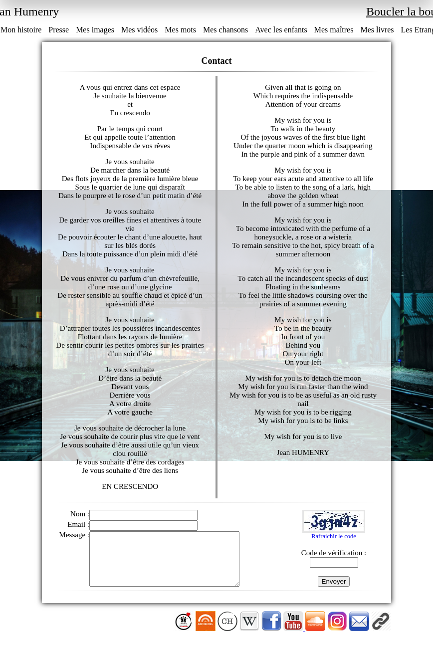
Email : (78, 524)
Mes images (95, 29)
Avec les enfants (281, 29)
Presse (58, 29)
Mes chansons (225, 29)
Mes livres (377, 29)
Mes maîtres (334, 29)
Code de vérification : (333, 558)
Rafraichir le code (333, 541)
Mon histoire (20, 29)
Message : (74, 535)
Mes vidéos (139, 29)
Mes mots (180, 29)
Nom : (79, 514)
